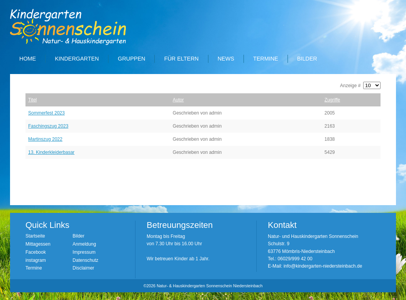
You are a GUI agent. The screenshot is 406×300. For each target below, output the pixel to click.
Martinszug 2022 (45, 139)
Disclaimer (83, 268)
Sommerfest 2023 (46, 113)
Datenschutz (85, 260)
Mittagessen (38, 244)
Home (27, 59)
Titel (32, 100)
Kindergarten (77, 59)
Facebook (35, 252)
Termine (265, 59)
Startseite (35, 236)
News (226, 59)
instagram (35, 260)
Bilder (307, 59)
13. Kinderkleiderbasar (51, 152)
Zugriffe (332, 100)
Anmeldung (84, 244)
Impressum (84, 252)
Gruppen (131, 59)
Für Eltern (181, 59)
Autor (178, 100)
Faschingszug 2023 (48, 126)
